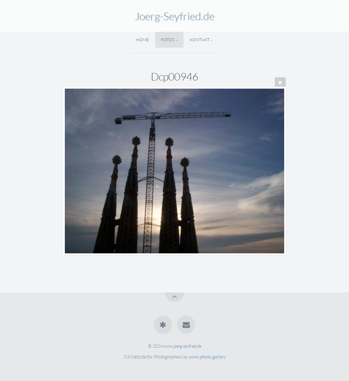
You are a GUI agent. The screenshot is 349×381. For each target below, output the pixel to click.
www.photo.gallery (207, 357)
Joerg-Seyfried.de (174, 15)
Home (143, 39)
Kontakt (200, 39)
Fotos (167, 39)
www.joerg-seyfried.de (182, 346)
